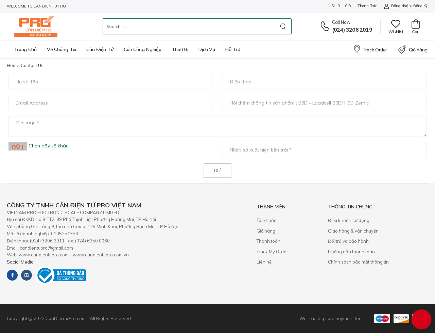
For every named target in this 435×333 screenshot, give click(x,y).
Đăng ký (420, 5)
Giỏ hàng (413, 50)
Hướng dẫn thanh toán (351, 251)
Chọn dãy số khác (47, 146)
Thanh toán (367, 5)
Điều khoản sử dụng (348, 220)
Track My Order (272, 251)
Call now (341, 22)
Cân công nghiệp (142, 49)
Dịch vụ (206, 49)
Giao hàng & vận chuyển (353, 231)
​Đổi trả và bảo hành (348, 241)
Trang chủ (25, 49)
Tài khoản (267, 220)
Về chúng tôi (61, 49)
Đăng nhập (397, 6)
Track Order (370, 48)
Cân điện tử (100, 49)
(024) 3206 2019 (352, 29)
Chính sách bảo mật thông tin (358, 262)
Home (13, 65)
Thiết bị (180, 49)
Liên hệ (264, 262)
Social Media (20, 262)
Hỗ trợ (232, 49)
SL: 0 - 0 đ (341, 5)
